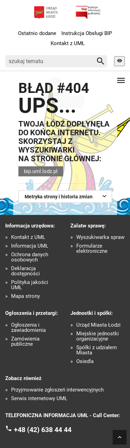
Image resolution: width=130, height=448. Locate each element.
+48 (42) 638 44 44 (42, 429)
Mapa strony (25, 296)
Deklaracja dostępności (25, 271)
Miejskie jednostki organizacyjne (97, 336)
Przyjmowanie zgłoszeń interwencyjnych (57, 390)
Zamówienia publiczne (25, 341)
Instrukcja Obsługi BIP (86, 33)
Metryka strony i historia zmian (66, 196)
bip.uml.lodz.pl (41, 171)
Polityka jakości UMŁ (29, 285)
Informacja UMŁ (29, 246)
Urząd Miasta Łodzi (98, 325)
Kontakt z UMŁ (68, 43)
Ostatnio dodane (37, 33)
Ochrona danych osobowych (29, 257)
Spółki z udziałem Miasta (96, 350)
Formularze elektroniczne (91, 248)
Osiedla (85, 361)
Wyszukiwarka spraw (100, 237)
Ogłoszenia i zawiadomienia (28, 327)
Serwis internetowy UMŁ (39, 398)
